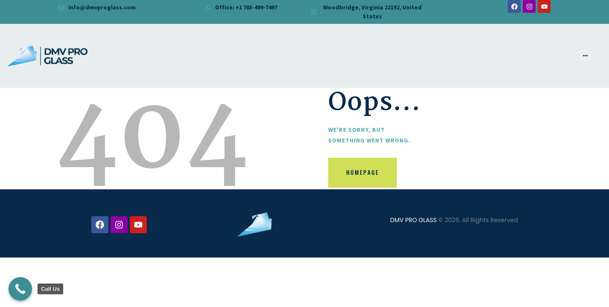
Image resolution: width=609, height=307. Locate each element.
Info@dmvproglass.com (102, 7)
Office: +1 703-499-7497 (246, 7)
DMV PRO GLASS (413, 220)
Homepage (363, 172)
